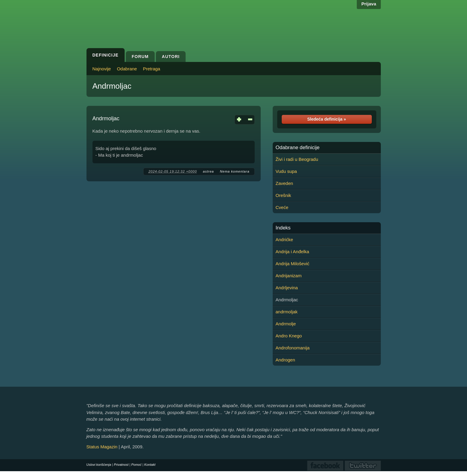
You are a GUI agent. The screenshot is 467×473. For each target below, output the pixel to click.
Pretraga (151, 68)
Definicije (105, 55)
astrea (208, 171)
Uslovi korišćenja (98, 464)
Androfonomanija (293, 347)
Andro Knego (289, 335)
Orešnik (283, 195)
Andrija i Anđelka (292, 251)
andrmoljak (287, 311)
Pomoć (136, 464)
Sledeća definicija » (326, 119)
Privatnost (121, 464)
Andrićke (284, 239)
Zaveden (284, 183)
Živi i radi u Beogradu (297, 159)
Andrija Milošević (293, 263)
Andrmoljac (112, 86)
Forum (140, 56)
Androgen (285, 359)
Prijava (368, 3)
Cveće (282, 207)
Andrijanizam (289, 275)
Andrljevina (287, 287)
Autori (171, 56)
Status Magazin (101, 446)
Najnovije (101, 68)
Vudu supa (286, 171)
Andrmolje (286, 323)
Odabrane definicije (298, 147)
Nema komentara (234, 171)
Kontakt (149, 464)
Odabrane (127, 68)
